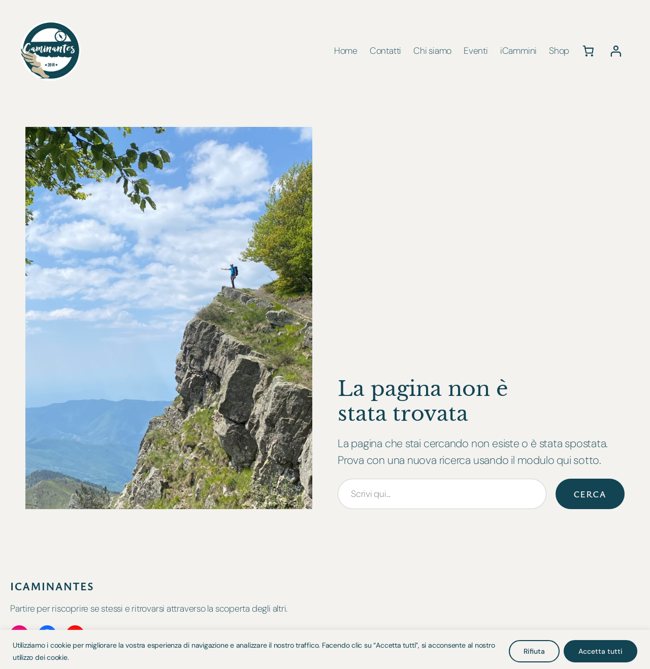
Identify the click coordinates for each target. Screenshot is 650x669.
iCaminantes (52, 586)
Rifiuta (534, 651)
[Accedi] (616, 50)
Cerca (590, 494)
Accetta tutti (600, 651)
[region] (325, 649)
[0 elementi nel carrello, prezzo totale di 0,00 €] (588, 50)
